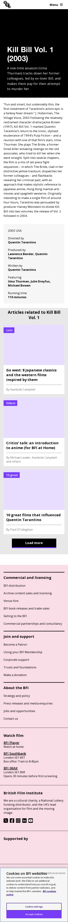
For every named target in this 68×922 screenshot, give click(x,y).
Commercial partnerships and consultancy (33, 624)
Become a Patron (15, 644)
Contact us (11, 718)
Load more (34, 543)
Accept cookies (34, 914)
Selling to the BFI (15, 616)
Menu (56, 5)
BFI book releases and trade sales (27, 608)
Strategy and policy (17, 696)
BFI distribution (14, 585)
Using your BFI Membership (23, 652)
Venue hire (11, 601)
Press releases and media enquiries (28, 703)
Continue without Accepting (51, 872)
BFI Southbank (15, 753)
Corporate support (16, 660)
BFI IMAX (11, 768)
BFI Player (11, 743)
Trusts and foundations (20, 667)
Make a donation (15, 675)
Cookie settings (34, 906)
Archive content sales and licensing (28, 593)
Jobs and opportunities (19, 711)
